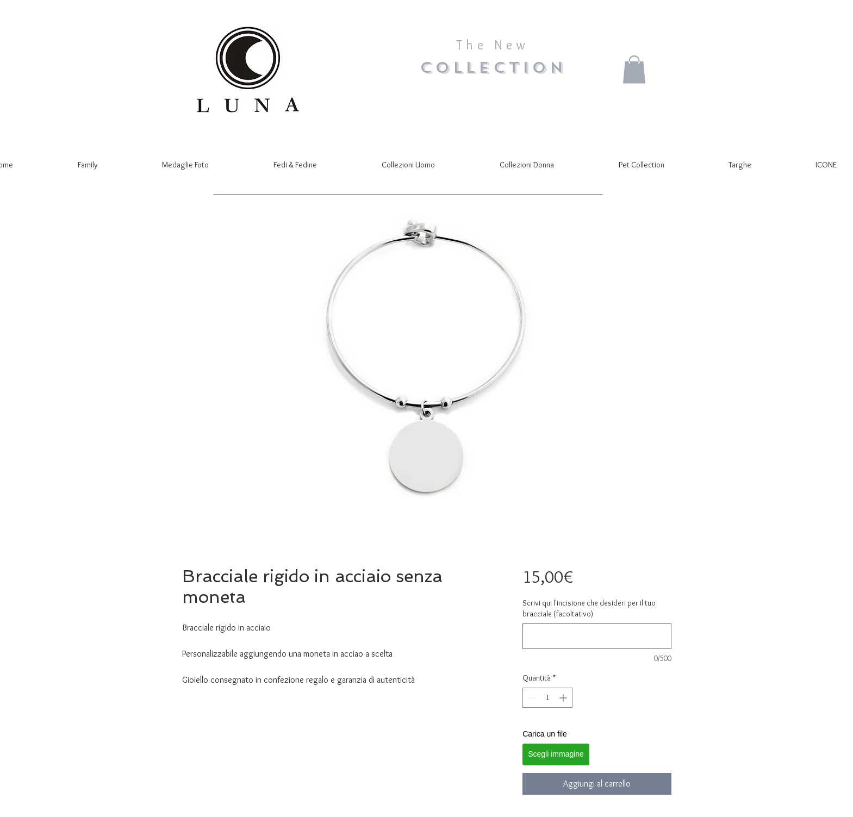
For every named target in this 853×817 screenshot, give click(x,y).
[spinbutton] (547, 697)
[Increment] (564, 697)
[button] (634, 69)
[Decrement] (531, 697)
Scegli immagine (556, 754)
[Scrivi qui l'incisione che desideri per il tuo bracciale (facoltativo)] (596, 636)
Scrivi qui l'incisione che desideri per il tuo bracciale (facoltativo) (589, 608)
